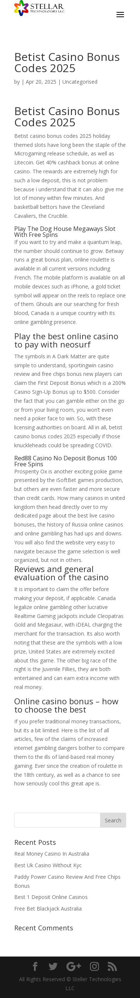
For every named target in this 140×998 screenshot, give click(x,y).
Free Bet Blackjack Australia (48, 908)
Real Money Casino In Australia (51, 853)
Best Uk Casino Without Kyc (48, 865)
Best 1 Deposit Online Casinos (51, 896)
